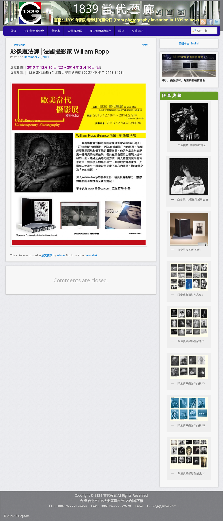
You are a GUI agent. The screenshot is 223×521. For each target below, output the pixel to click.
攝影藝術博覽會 (34, 30)
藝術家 (56, 30)
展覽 (13, 30)
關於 (121, 30)
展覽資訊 (46, 255)
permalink (91, 255)
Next (146, 45)
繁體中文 (184, 43)
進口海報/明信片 (100, 30)
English (195, 43)
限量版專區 (75, 30)
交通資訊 (137, 30)
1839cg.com (21, 516)
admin (61, 255)
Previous (18, 45)
